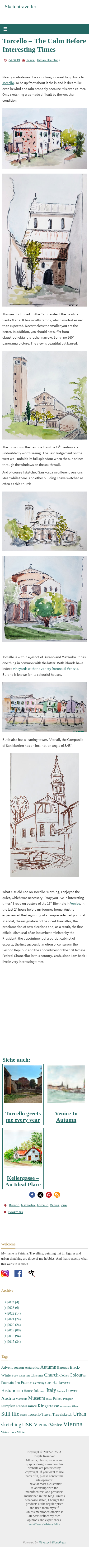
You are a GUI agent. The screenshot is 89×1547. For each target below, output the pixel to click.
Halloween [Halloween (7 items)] (61, 1382)
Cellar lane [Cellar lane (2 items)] (24, 1375)
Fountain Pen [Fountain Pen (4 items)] (10, 1383)
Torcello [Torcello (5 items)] (34, 1414)
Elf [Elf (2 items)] (84, 1375)
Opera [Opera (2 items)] (49, 1399)
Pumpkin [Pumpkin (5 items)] (8, 1406)
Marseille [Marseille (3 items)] (21, 1398)
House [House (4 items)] (28, 1391)
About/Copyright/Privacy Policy (44, 1524)
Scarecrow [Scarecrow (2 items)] (65, 1406)
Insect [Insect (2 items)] (43, 1391)
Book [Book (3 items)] (15, 1375)
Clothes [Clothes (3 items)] (64, 1375)
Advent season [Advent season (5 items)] (12, 1367)
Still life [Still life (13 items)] (10, 1414)
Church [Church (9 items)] (51, 1374)
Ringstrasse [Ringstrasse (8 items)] (48, 1405)
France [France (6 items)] (26, 1382)
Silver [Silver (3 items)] (75, 1406)
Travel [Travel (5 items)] (47, 1414)
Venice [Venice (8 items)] (55, 1424)
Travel (30, 60)
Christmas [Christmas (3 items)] (37, 1375)
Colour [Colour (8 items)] (76, 1374)
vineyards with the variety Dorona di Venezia (45, 668)
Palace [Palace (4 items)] (57, 1398)
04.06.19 (14, 60)
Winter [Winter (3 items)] (21, 1432)
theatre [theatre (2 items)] (23, 1415)
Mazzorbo (28, 1205)
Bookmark (15, 1212)
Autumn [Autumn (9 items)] (48, 1367)
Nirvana (43, 1542)
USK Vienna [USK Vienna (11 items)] (35, 1425)
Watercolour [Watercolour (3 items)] (8, 1432)
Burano (14, 1205)
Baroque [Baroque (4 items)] (63, 1367)
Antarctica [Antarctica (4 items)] (32, 1367)
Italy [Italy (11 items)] (51, 1390)
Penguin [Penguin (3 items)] (68, 1398)
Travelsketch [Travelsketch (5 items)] (62, 1414)
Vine (64, 1205)
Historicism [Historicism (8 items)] (12, 1390)
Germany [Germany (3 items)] (38, 1383)
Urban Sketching (48, 60)
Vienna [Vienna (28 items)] (73, 1424)
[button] (32, 1195)
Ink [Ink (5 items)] (36, 1390)
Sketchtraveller (20, 6)
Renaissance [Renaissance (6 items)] (26, 1406)
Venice (75, 903)
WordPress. (59, 1542)
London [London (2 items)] (61, 1391)
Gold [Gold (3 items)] (48, 1383)
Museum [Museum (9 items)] (36, 1398)
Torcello (8, 82)
